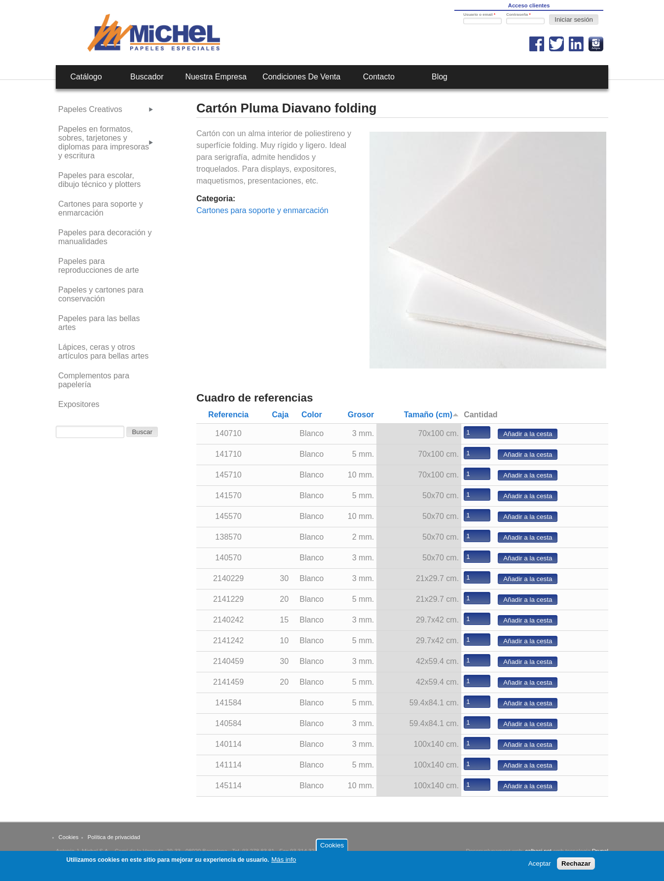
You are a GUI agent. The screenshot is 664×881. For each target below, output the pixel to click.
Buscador (147, 77)
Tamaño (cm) (431, 414)
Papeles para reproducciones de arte (98, 265)
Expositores (79, 404)
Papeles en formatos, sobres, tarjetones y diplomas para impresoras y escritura (103, 142)
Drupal (600, 851)
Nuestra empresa (216, 77)
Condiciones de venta (301, 77)
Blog (439, 77)
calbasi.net (538, 851)
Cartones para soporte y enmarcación (262, 210)
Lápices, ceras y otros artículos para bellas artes (103, 351)
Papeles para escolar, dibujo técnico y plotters (99, 179)
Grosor (361, 414)
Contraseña (518, 14)
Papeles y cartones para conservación (101, 294)
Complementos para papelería (93, 380)
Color (311, 414)
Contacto (379, 77)
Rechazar (575, 864)
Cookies (68, 837)
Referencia (228, 414)
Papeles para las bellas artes (99, 322)
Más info (283, 860)
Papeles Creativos (90, 109)
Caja (280, 414)
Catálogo (86, 77)
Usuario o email (479, 14)
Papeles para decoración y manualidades (104, 237)
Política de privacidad (114, 837)
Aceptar (539, 864)
